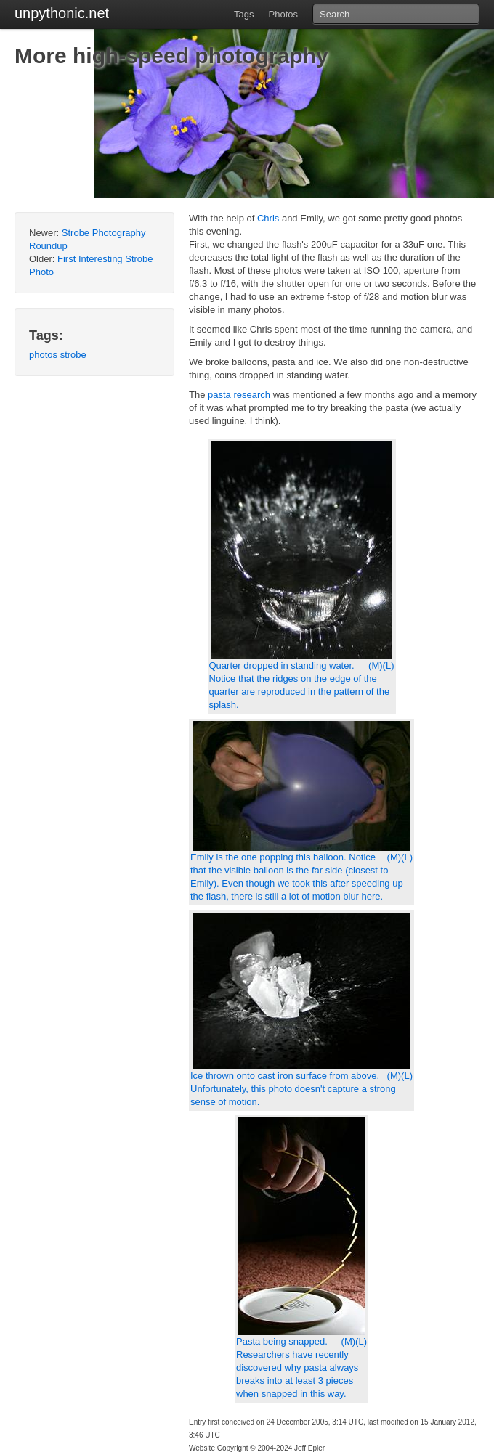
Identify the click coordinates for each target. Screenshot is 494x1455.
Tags (244, 14)
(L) (388, 665)
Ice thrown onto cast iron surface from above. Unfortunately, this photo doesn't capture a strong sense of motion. (293, 1088)
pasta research (239, 394)
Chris (268, 218)
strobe (73, 354)
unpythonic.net (62, 13)
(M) (375, 665)
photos (43, 354)
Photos (283, 14)
